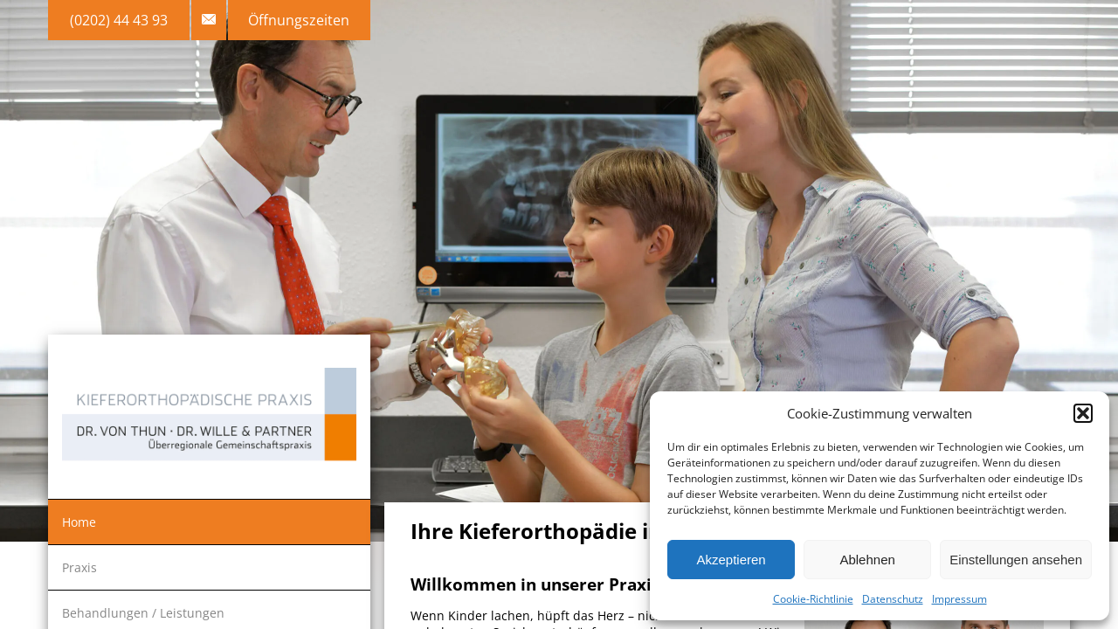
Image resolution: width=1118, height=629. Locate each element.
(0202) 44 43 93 (119, 20)
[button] (1083, 413)
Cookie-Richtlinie (813, 598)
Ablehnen (866, 559)
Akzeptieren (730, 559)
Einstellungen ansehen (1015, 559)
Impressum (959, 598)
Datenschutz (892, 598)
